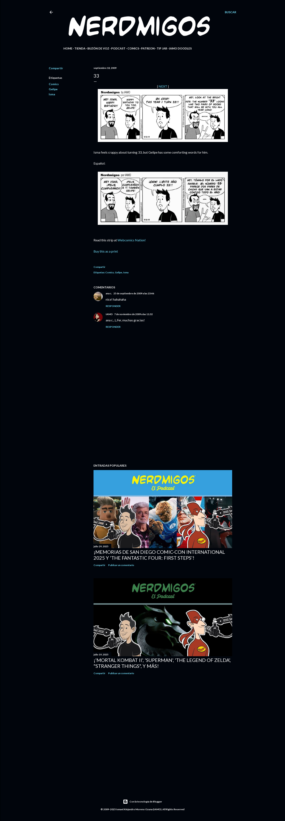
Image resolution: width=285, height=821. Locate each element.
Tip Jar (162, 48)
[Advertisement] (163, 425)
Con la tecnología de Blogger (142, 801)
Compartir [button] (56, 68)
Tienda (79, 48)
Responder (113, 306)
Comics (133, 48)
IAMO (109, 314)
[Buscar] (230, 12)
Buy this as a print (106, 251)
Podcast (118, 48)
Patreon (148, 48)
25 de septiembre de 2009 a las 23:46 (133, 293)
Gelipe (53, 89)
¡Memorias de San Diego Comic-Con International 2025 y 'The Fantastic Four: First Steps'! (159, 555)
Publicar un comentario (121, 565)
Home (67, 48)
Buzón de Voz (98, 48)
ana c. (109, 293)
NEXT (163, 86)
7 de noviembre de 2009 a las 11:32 (133, 314)
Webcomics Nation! (131, 240)
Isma (52, 94)
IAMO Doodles (180, 48)
